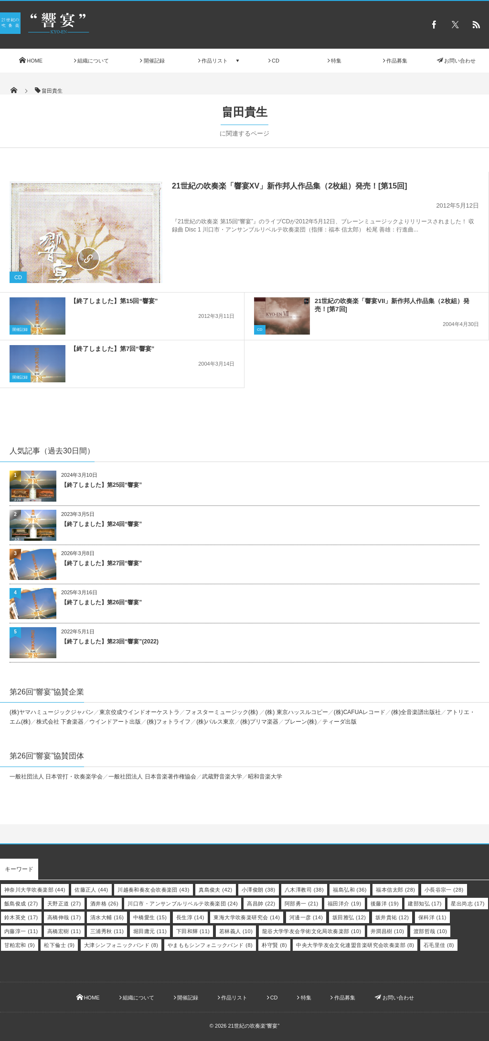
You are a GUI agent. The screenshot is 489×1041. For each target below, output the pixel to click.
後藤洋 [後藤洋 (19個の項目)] (385, 903)
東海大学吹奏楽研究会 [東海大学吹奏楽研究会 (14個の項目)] (246, 917)
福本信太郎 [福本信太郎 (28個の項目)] (395, 890)
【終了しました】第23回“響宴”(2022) (110, 641)
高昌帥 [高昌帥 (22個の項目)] (261, 903)
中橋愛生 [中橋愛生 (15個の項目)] (150, 917)
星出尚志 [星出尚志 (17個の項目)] (468, 903)
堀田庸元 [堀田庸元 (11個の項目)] (150, 931)
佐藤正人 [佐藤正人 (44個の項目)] (91, 890)
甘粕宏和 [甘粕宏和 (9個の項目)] (19, 945)
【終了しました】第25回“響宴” (101, 485)
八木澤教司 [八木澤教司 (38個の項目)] (304, 890)
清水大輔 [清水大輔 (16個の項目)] (107, 917)
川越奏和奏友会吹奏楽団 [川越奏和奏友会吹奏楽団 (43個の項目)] (153, 890)
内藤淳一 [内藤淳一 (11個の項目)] (21, 931)
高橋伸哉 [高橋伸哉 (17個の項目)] (64, 917)
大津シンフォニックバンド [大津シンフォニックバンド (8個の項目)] (121, 945)
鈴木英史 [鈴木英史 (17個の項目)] (21, 917)
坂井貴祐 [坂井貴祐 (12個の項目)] (392, 917)
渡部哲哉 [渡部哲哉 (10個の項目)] (430, 931)
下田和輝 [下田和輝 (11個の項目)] (193, 931)
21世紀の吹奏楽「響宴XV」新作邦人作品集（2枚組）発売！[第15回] (289, 186)
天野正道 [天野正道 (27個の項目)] (64, 903)
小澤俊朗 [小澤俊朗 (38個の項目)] (259, 890)
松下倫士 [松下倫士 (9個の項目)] (59, 945)
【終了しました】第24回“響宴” (101, 524)
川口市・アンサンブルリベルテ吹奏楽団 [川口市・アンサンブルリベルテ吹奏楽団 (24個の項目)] (183, 903)
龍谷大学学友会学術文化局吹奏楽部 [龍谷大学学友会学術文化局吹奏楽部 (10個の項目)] (311, 931)
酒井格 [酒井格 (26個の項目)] (104, 903)
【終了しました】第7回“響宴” (112, 348)
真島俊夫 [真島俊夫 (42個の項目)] (216, 890)
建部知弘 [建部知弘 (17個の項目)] (425, 903)
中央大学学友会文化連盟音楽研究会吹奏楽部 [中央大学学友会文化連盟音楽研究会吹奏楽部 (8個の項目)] (355, 945)
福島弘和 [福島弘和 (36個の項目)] (350, 890)
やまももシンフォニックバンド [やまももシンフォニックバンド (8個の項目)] (210, 945)
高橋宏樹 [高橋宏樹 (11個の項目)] (64, 931)
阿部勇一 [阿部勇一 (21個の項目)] (302, 903)
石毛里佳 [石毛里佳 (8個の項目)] (439, 945)
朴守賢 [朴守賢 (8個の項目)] (274, 945)
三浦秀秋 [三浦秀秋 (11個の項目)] (107, 931)
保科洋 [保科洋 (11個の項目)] (432, 917)
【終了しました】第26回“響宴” (101, 602)
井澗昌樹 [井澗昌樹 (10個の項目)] (387, 931)
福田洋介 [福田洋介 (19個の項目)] (344, 903)
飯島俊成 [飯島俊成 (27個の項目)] (21, 903)
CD (18, 277)
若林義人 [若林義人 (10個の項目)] (236, 931)
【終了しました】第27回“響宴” (101, 563)
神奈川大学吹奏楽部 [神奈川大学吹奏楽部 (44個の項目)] (34, 890)
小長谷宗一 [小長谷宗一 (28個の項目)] (444, 890)
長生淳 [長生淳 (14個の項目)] (190, 917)
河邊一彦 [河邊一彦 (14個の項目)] (306, 917)
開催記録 (20, 329)
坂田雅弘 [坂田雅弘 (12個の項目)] (349, 917)
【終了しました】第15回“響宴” (114, 301)
